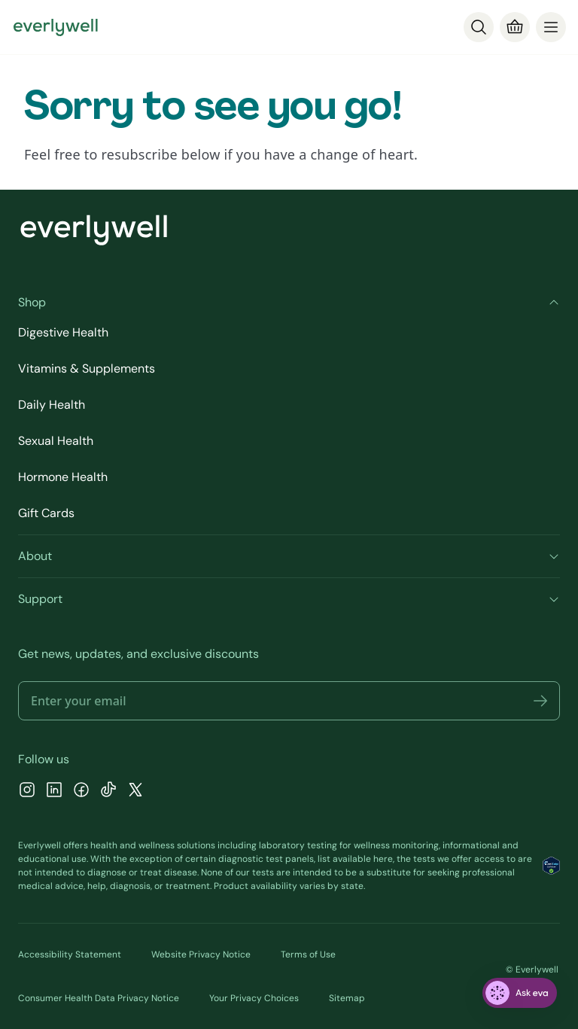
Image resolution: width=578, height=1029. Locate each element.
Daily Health (51, 405)
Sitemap (347, 998)
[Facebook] (81, 791)
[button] (540, 701)
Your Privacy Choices (254, 998)
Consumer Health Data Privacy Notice (98, 998)
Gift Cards (46, 513)
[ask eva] (519, 993)
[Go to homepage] (55, 27)
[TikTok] (108, 791)
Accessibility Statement (69, 954)
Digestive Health (63, 332)
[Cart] (515, 27)
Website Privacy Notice (201, 954)
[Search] (479, 27)
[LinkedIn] (54, 791)
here (383, 859)
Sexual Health (55, 441)
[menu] (551, 27)
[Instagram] (27, 791)
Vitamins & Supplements (86, 368)
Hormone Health (63, 477)
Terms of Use (308, 954)
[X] (135, 791)
